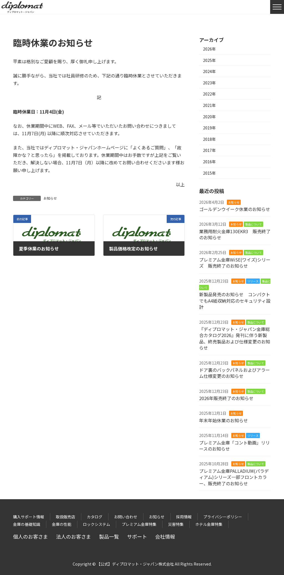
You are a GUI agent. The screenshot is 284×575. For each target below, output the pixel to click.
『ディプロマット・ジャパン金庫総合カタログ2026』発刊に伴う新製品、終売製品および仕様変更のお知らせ (234, 338)
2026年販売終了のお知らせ (226, 398)
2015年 (209, 173)
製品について (253, 224)
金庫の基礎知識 (26, 524)
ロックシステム (96, 524)
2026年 (209, 49)
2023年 (209, 83)
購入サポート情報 (28, 516)
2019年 (209, 127)
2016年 (209, 161)
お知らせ (50, 198)
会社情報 (165, 536)
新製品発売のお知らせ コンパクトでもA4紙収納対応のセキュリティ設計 (234, 300)
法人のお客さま (73, 536)
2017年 (209, 150)
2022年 (209, 94)
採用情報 (184, 516)
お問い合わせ (125, 516)
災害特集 (176, 524)
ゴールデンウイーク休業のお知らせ (234, 209)
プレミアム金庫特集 (139, 524)
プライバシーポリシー (222, 516)
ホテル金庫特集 (208, 524)
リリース (252, 281)
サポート (137, 536)
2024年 (209, 71)
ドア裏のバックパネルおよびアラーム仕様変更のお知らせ (234, 372)
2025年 (209, 60)
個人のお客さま (30, 536)
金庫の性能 (61, 524)
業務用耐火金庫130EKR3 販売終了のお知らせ (234, 234)
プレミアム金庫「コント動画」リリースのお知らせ (234, 445)
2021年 (209, 105)
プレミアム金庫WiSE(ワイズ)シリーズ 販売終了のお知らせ (234, 262)
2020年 (209, 116)
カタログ (94, 516)
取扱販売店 (65, 516)
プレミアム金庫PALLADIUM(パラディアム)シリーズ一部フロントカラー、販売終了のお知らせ (234, 477)
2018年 (209, 139)
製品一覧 (109, 536)
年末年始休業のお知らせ (223, 420)
